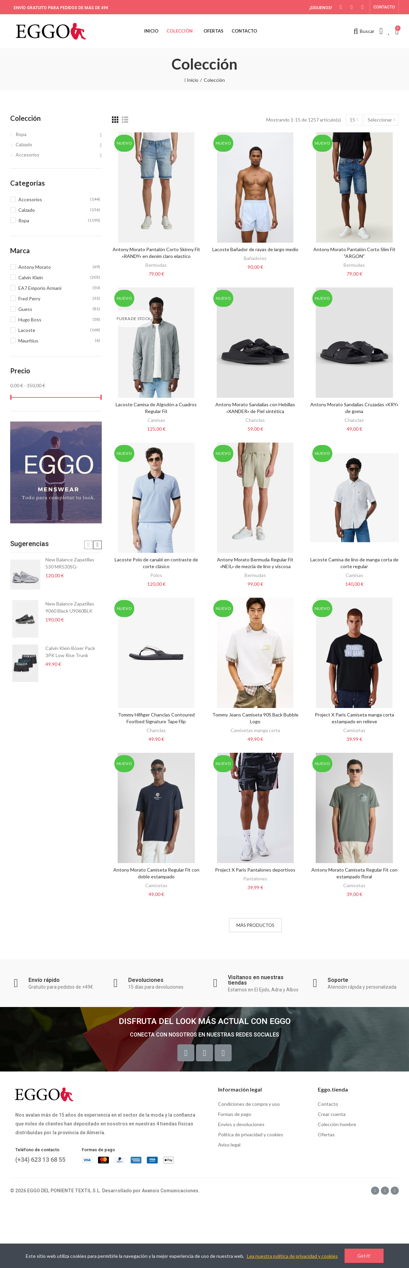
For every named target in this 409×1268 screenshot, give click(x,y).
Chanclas (255, 420)
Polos (156, 575)
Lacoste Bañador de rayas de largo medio (255, 249)
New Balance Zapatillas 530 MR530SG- (69, 563)
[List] (125, 119)
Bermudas (156, 265)
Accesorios (27, 154)
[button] (384, 7)
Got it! (364, 1255)
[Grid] (115, 119)
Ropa (21, 134)
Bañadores (255, 258)
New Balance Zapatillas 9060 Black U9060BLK (69, 607)
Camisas (156, 420)
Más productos (255, 925)
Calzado (24, 144)
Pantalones (255, 878)
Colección (25, 118)
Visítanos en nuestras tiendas (256, 980)
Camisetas (354, 730)
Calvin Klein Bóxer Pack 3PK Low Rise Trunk (70, 651)
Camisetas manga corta (255, 730)
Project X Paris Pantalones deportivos (255, 870)
